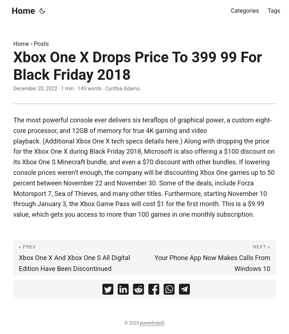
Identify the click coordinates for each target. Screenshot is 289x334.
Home (23, 11)
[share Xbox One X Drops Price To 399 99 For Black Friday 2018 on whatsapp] (169, 291)
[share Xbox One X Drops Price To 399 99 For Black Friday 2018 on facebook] (153, 291)
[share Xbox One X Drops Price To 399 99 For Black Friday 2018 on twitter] (107, 291)
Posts (41, 43)
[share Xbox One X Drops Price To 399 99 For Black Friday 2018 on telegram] (184, 291)
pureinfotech (152, 323)
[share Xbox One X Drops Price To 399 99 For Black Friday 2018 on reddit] (138, 291)
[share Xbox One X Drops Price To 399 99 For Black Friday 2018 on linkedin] (123, 291)
